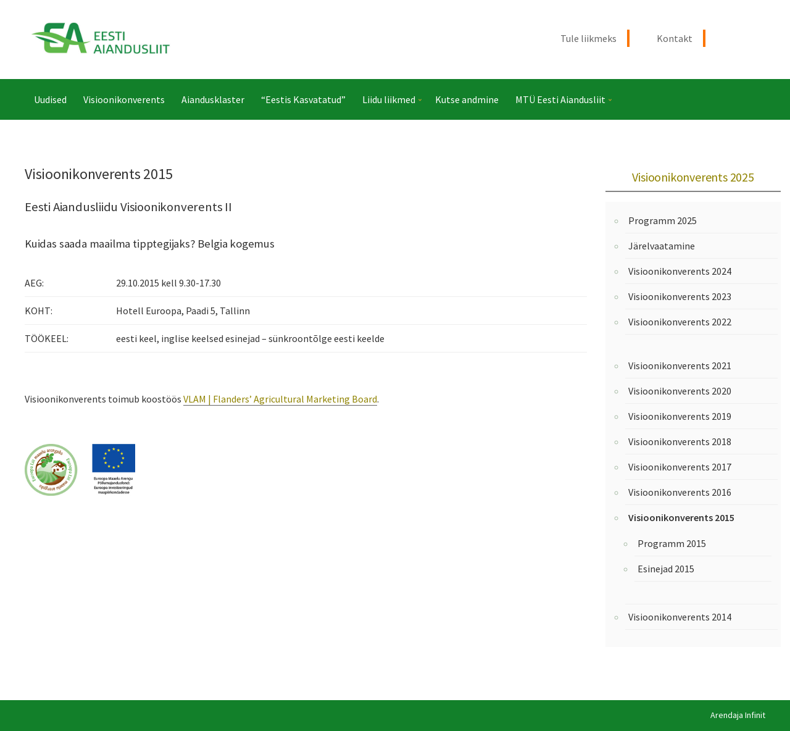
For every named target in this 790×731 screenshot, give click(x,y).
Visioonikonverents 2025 (693, 177)
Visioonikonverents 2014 (679, 617)
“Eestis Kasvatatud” (303, 99)
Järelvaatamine (661, 246)
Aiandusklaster (212, 99)
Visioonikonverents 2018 (679, 441)
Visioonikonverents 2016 (679, 492)
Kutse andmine (467, 99)
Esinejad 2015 (666, 568)
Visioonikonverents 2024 (679, 271)
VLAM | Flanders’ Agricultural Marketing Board (280, 399)
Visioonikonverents (124, 99)
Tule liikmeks (588, 38)
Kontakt (674, 38)
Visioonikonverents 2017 (679, 467)
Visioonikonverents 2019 (679, 416)
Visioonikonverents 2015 (681, 517)
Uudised (50, 99)
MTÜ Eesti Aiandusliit (560, 99)
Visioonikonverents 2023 (679, 296)
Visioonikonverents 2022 (679, 321)
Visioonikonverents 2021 (679, 365)
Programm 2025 (662, 220)
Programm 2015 (672, 543)
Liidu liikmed (388, 99)
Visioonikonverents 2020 (679, 391)
